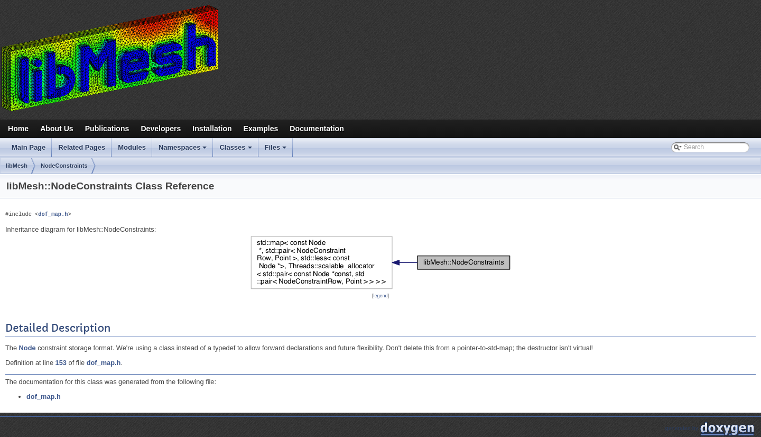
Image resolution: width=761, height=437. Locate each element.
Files (277, 150)
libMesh (16, 165)
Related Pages (81, 147)
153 (61, 363)
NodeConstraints (64, 165)
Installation (211, 128)
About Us (56, 128)
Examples (261, 128)
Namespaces (184, 150)
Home (18, 128)
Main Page (28, 147)
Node (27, 348)
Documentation (317, 128)
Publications (107, 128)
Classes (236, 150)
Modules (132, 147)
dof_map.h (53, 214)
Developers (161, 128)
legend (381, 295)
